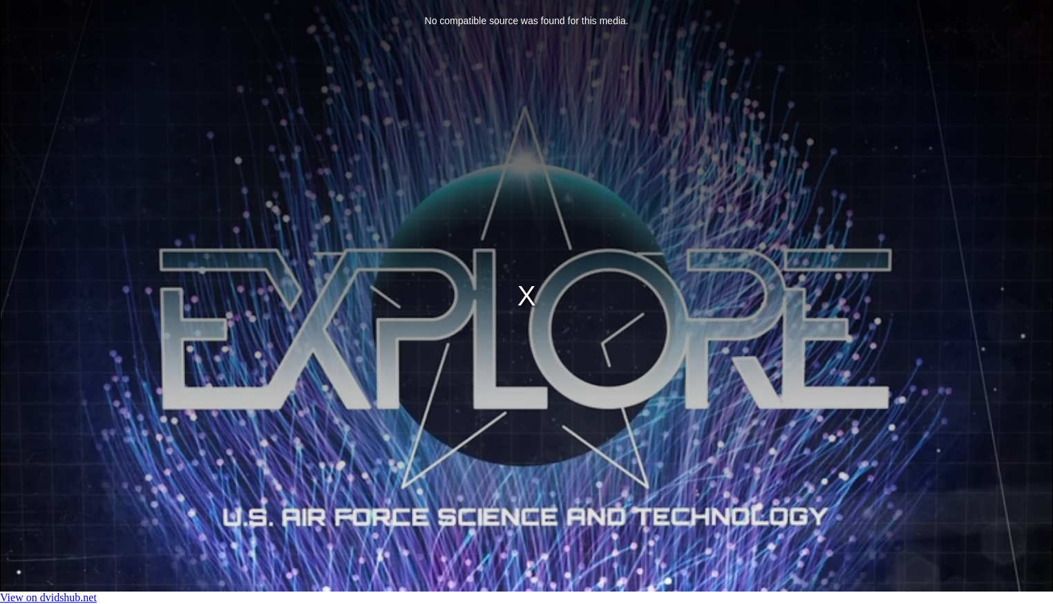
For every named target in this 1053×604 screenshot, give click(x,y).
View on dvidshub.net (48, 597)
